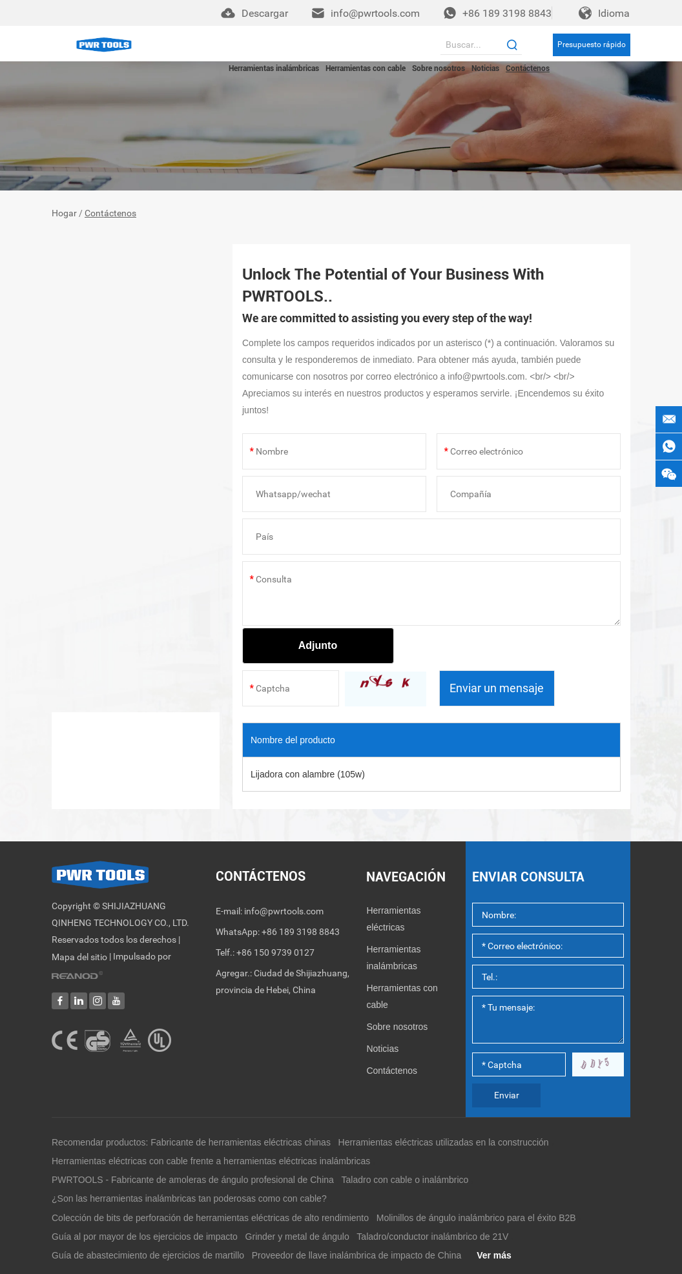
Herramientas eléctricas (393, 918)
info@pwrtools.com (375, 13)
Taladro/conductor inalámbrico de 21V (432, 1236)
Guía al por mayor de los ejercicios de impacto (145, 1236)
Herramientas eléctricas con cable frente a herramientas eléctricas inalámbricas (211, 1161)
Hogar (64, 214)
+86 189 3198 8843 (507, 13)
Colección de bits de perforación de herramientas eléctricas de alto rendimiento (210, 1218)
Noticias (485, 68)
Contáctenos (528, 68)
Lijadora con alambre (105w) (308, 774)
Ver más (494, 1255)
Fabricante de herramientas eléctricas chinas (240, 1142)
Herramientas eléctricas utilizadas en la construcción (443, 1142)
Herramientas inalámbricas (274, 68)
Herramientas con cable (366, 68)
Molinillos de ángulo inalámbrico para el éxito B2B (476, 1218)
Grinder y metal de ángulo (297, 1236)
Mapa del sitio (79, 957)
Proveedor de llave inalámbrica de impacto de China (357, 1255)
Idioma (614, 13)
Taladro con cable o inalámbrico (405, 1180)
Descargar (265, 13)
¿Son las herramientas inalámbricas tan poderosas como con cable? (189, 1198)
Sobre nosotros (438, 68)
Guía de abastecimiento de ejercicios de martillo (148, 1255)
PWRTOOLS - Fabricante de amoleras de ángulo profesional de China (193, 1180)
